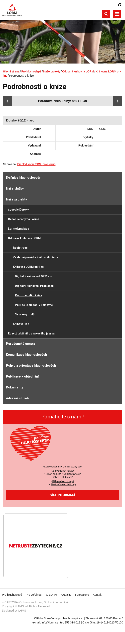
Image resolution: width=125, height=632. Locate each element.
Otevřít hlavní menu (117, 13)
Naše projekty (51, 71)
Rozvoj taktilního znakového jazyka (31, 333)
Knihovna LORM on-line (28, 266)
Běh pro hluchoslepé (63, 481)
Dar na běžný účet (72, 466)
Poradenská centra (20, 344)
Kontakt (97, 594)
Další (117, 101)
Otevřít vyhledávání (105, 14)
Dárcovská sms (52, 466)
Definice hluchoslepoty (23, 177)
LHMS (22, 610)
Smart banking (53, 474)
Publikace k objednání (22, 376)
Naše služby (15, 188)
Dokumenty (14, 387)
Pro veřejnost (34, 594)
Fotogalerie (82, 594)
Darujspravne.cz (72, 474)
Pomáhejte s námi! (62, 417)
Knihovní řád (21, 324)
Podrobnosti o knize (28, 295)
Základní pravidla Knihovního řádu (35, 257)
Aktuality (66, 594)
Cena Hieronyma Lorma (23, 219)
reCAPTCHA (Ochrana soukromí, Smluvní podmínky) (35, 602)
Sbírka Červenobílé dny (63, 484)
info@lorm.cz (50, 622)
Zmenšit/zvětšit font (120, 4)
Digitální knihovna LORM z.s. (34, 276)
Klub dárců (67, 477)
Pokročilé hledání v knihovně (34, 304)
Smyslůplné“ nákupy (63, 470)
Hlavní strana (11, 71)
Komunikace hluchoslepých (26, 354)
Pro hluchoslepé (31, 71)
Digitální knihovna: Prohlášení (34, 285)
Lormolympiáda (18, 228)
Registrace (20, 247)
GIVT (56, 477)
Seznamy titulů (24, 314)
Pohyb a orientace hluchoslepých (31, 365)
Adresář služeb (17, 398)
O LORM (51, 594)
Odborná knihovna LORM (78, 71)
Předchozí (7, 101)
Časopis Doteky (18, 209)
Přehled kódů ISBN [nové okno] (36, 164)
